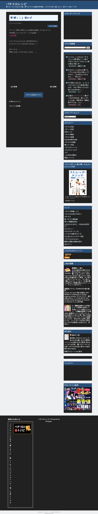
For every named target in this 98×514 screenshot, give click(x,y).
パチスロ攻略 (69, 137)
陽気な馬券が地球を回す (73, 241)
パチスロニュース (70, 147)
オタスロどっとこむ (71, 231)
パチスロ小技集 (70, 142)
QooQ (52, 513)
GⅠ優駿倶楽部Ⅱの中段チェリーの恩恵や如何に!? (81, 306)
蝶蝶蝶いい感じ (77, 268)
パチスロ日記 (53, 26)
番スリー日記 (69, 145)
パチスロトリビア (70, 150)
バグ (66, 152)
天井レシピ (68, 132)
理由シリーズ (69, 158)
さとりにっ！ (69, 229)
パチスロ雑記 (69, 134)
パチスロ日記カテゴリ (34, 95)
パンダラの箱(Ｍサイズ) (73, 234)
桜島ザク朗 (76, 335)
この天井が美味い (70, 155)
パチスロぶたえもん (71, 239)
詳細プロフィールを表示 (73, 351)
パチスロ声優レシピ (71, 211)
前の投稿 (53, 87)
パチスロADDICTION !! (73, 214)
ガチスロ (67, 216)
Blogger (49, 421)
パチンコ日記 (69, 129)
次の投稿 (14, 87)
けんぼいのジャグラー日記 (74, 236)
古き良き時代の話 (70, 140)
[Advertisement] (33, 69)
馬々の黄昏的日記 (70, 222)
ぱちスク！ (68, 244)
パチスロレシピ (16, 4)
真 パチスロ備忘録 (71, 219)
